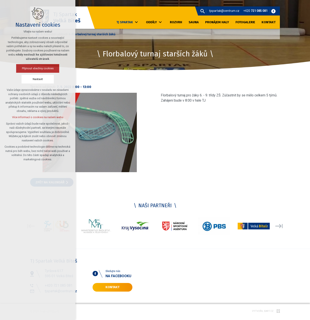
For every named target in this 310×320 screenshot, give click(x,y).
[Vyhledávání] (202, 11)
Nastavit (22, 79)
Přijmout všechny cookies (22, 68)
